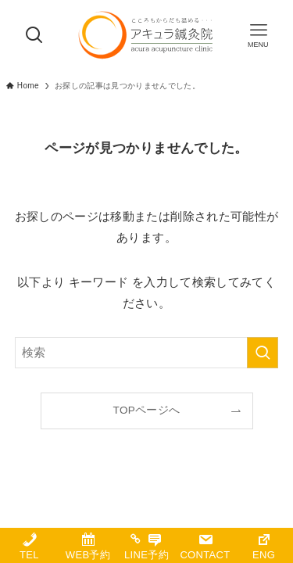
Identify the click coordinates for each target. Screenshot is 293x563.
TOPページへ (146, 410)
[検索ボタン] (35, 35)
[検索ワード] (147, 352)
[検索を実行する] (262, 352)
